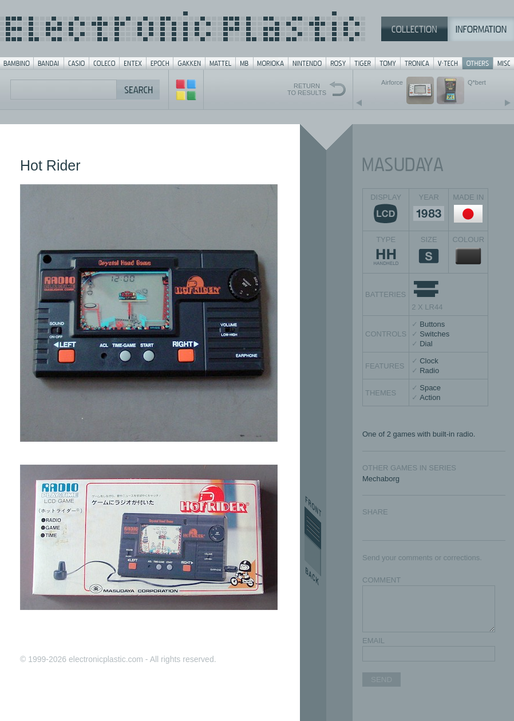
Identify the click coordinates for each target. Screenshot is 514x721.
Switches (434, 334)
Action (430, 397)
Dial (426, 343)
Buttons (432, 324)
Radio (429, 370)
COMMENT (381, 580)
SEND (381, 679)
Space (430, 387)
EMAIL (373, 640)
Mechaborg (381, 478)
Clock (429, 360)
